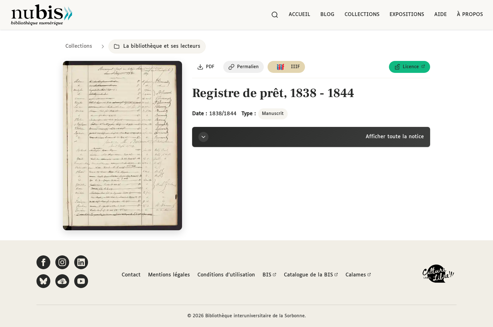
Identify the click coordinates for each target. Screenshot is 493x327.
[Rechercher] (275, 15)
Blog (327, 14)
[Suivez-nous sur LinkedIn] (81, 262)
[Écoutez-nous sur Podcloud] (62, 281)
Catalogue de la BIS (311, 275)
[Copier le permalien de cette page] (243, 67)
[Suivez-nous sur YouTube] (81, 281)
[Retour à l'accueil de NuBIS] (41, 15)
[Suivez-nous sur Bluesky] (43, 281)
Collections (362, 14)
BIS (269, 275)
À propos (470, 14)
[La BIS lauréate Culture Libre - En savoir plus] (438, 275)
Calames (358, 275)
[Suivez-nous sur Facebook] (43, 262)
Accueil (299, 14)
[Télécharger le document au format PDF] (205, 67)
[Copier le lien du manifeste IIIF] (286, 67)
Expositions (407, 14)
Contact (131, 275)
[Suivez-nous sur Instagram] (62, 262)
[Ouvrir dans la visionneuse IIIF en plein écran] (122, 145)
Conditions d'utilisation (226, 275)
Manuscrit (273, 114)
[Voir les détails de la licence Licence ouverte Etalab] (409, 67)
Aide (440, 14)
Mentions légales (169, 275)
